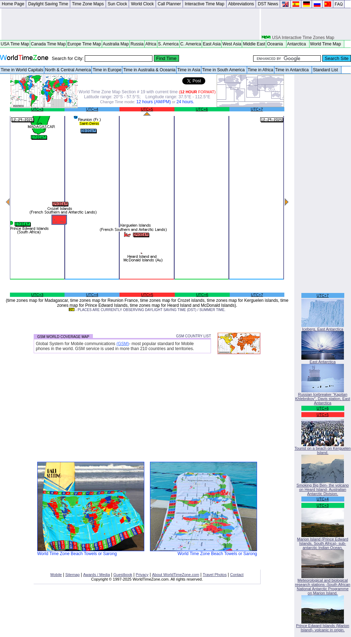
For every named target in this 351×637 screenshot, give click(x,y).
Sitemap (72, 574)
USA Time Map (15, 43)
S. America (168, 43)
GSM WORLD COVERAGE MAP (63, 337)
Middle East (254, 43)
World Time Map (327, 43)
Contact (237, 574)
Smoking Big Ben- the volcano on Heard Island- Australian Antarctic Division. (322, 488)
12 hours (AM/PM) (153, 101)
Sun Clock (117, 3)
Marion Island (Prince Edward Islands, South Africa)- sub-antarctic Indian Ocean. (322, 541)
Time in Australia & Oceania (149, 69)
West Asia (231, 43)
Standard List (326, 69)
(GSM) (122, 343)
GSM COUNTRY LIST (193, 336)
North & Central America (68, 69)
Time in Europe (107, 69)
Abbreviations (241, 3)
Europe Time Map (84, 43)
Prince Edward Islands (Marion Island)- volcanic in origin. (322, 626)
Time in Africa (260, 69)
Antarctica (297, 43)
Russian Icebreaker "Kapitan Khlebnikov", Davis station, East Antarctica (322, 397)
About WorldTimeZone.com (175, 574)
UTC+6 (202, 109)
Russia (137, 43)
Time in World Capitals (22, 69)
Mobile (56, 574)
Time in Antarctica (293, 69)
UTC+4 (92, 109)
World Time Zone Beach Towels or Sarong (90, 551)
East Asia (212, 43)
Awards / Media (96, 574)
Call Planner (169, 3)
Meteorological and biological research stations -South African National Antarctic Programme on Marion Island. (322, 585)
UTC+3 (37, 109)
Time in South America (224, 69)
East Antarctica (322, 360)
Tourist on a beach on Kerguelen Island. (323, 449)
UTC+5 (147, 109)
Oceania (276, 43)
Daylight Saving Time (48, 3)
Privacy (142, 574)
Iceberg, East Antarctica (322, 327)
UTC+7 (257, 109)
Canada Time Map (48, 43)
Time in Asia (188, 69)
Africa (150, 43)
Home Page (13, 3)
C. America (190, 43)
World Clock (142, 3)
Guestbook (122, 574)
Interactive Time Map (204, 3)
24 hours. (185, 101)
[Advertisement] (130, 24)
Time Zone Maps (88, 3)
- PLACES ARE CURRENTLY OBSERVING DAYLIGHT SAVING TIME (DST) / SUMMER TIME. (147, 310)
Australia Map (116, 43)
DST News (268, 3)
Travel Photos (215, 574)
